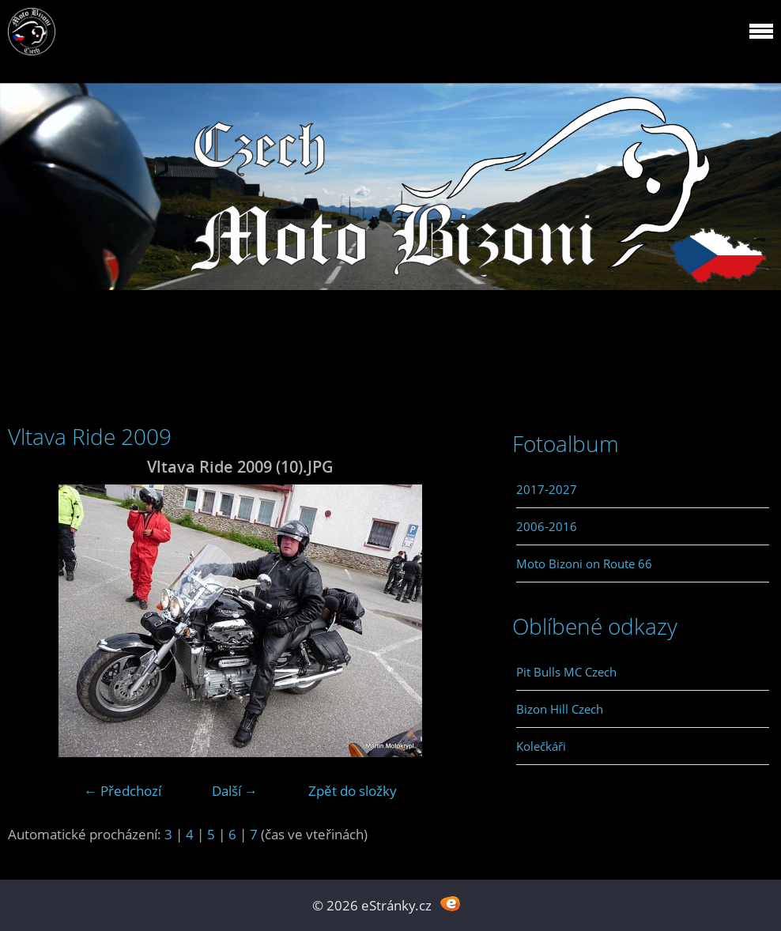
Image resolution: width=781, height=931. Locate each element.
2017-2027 (546, 489)
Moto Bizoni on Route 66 (584, 563)
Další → (235, 791)
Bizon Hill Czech (559, 709)
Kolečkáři (541, 746)
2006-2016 (546, 526)
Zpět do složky (352, 791)
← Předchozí (122, 791)
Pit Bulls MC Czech (566, 672)
